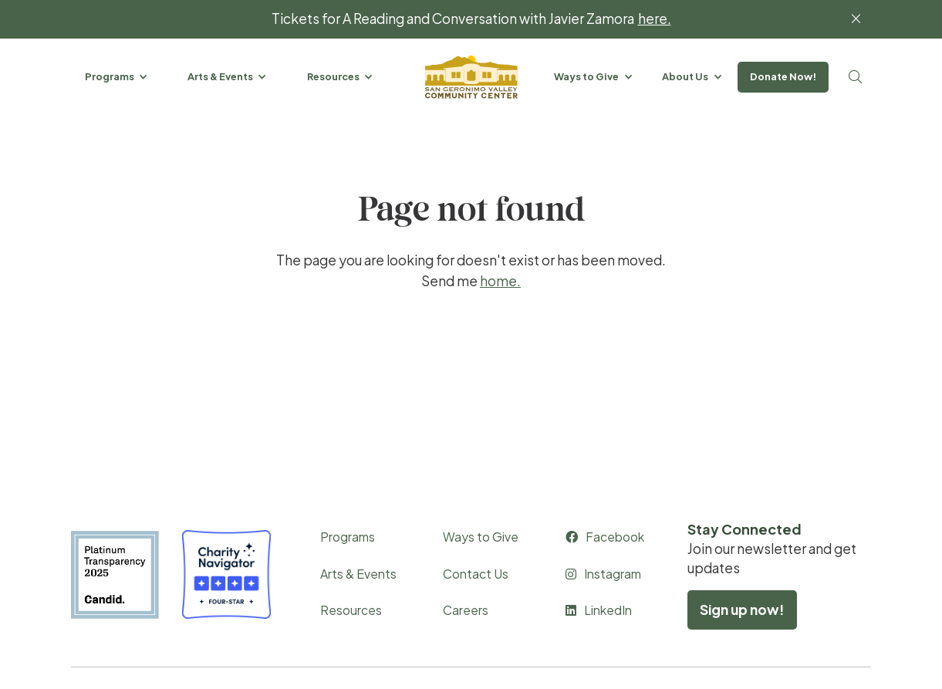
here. (654, 19)
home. (500, 280)
